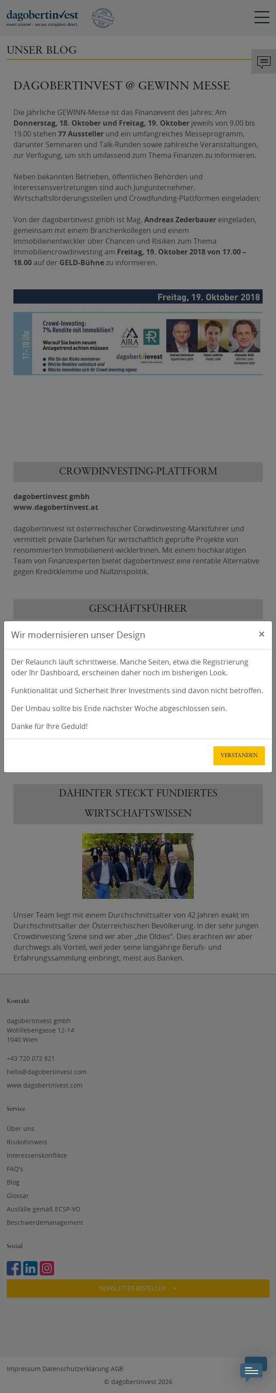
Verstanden (239, 755)
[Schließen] (261, 633)
